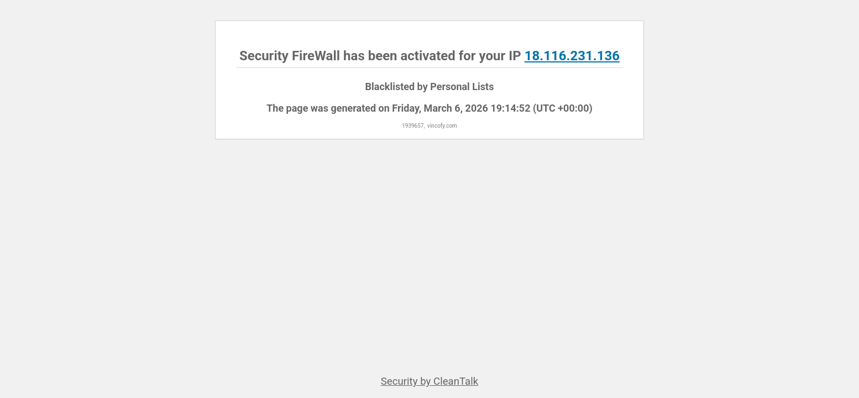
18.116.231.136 (572, 56)
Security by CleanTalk (430, 381)
